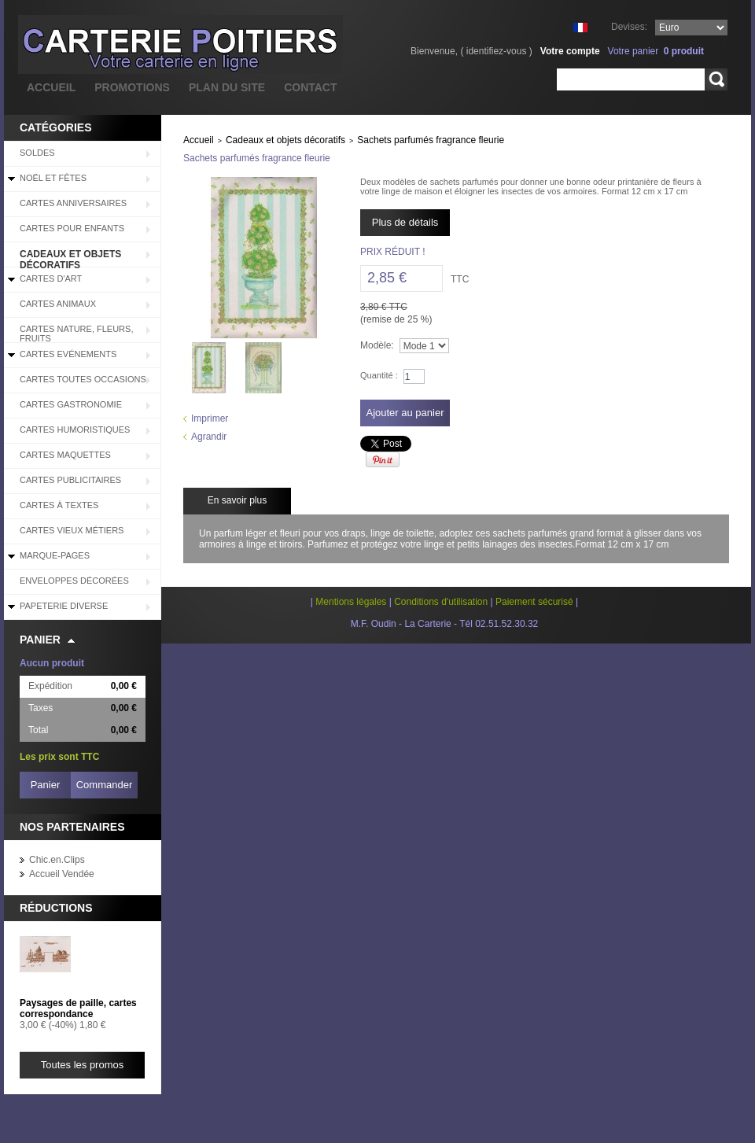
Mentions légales (350, 601)
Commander (104, 785)
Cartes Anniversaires (73, 203)
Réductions (56, 907)
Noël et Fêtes (53, 178)
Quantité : (379, 375)
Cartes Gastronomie (71, 404)
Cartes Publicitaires (70, 480)
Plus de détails (405, 222)
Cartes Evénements (68, 354)
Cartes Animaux (58, 303)
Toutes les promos (82, 1065)
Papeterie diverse (64, 605)
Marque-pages (55, 555)
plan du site (227, 87)
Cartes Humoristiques (75, 429)
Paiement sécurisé (534, 601)
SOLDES (37, 152)
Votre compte (570, 51)
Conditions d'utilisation (441, 601)
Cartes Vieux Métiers (71, 530)
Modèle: (377, 345)
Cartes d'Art (51, 278)
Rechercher (716, 79)
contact (310, 87)
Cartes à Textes (59, 505)
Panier (40, 639)
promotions (132, 87)
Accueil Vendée (61, 873)
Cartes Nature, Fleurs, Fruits (76, 333)
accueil (51, 87)
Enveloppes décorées (74, 580)
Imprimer (209, 418)
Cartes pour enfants (72, 228)
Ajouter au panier (405, 412)
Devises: (629, 26)
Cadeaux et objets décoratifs (70, 258)
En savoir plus (237, 500)
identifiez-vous (496, 51)
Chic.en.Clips (57, 859)
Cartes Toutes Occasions (83, 379)
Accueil (198, 140)
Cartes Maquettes (65, 454)
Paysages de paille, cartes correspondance (78, 1008)
